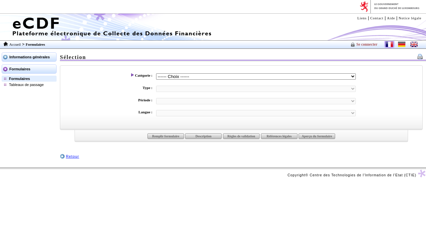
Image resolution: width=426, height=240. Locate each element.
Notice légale (410, 18)
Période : (143, 100)
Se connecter (366, 44)
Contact (377, 18)
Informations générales (29, 57)
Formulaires (19, 69)
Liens (362, 18)
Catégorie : (141, 75)
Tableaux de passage (26, 85)
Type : (145, 88)
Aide (391, 18)
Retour (72, 156)
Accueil (15, 44)
